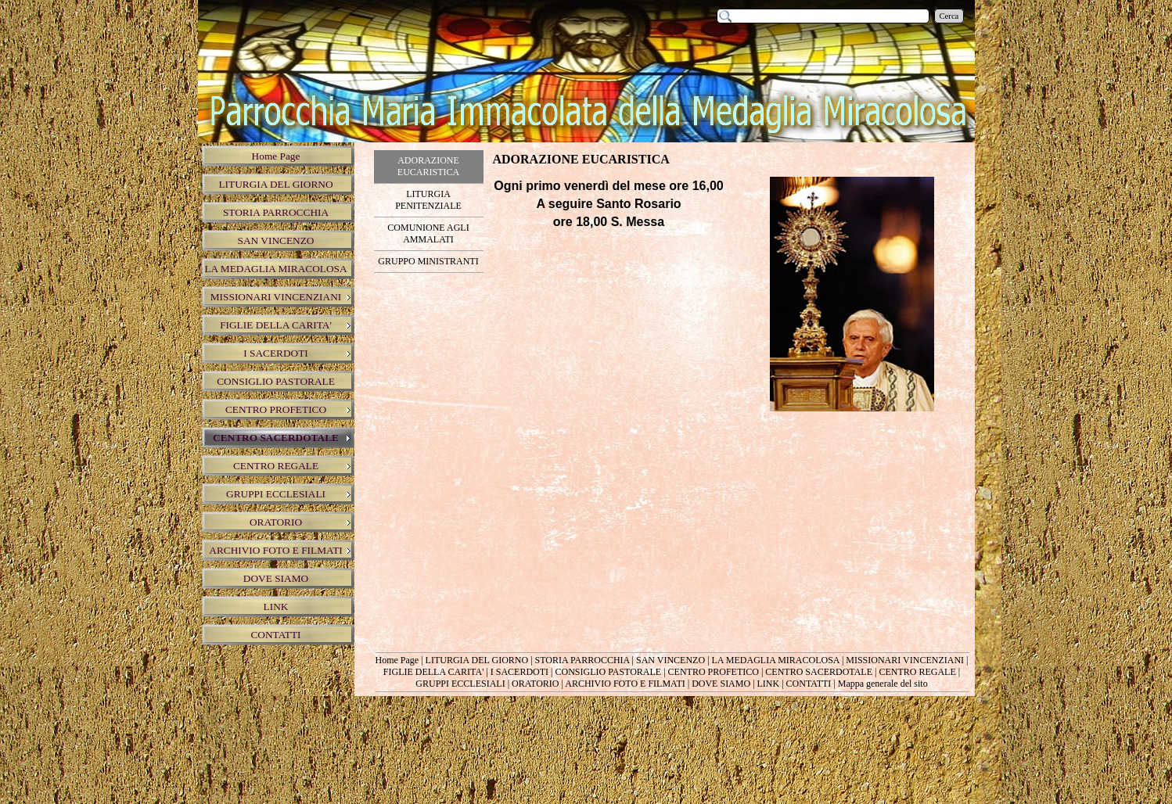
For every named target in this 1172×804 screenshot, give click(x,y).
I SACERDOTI (519, 671)
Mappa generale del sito (883, 683)
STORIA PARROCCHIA (582, 660)
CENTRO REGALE (917, 671)
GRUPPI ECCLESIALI (460, 683)
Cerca (949, 16)
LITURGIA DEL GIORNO (477, 660)
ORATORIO (535, 683)
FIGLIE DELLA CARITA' (433, 671)
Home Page (397, 660)
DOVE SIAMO (721, 683)
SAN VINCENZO (670, 660)
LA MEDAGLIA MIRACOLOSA (775, 660)
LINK (768, 683)
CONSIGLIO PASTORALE (608, 671)
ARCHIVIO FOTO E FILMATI (625, 683)
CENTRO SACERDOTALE (818, 671)
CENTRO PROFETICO (713, 671)
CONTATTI (809, 683)
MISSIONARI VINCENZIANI (905, 660)
